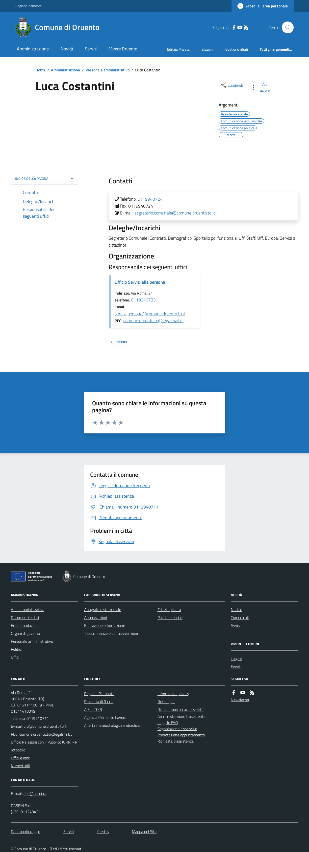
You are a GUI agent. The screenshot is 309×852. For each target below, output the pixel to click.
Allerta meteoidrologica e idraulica (112, 725)
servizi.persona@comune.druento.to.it (150, 313)
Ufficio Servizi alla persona (140, 282)
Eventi (236, 666)
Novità (67, 48)
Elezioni (207, 49)
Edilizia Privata (178, 49)
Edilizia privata (169, 610)
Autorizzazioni (95, 617)
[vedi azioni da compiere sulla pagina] (261, 87)
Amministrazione (33, 48)
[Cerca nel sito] (286, 27)
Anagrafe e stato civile (102, 610)
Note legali (166, 701)
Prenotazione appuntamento (181, 735)
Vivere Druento (123, 48)
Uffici (15, 657)
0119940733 (143, 300)
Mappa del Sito (144, 831)
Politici (16, 649)
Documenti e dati (25, 617)
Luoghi (236, 658)
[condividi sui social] (231, 85)
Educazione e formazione (104, 625)
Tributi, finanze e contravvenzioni (111, 633)
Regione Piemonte (28, 5)
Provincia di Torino (98, 701)
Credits (103, 831)
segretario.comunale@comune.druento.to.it (174, 213)
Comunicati (240, 617)
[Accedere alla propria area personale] (263, 6)
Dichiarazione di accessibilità (180, 709)
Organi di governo (25, 633)
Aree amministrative (27, 610)
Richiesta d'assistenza (175, 741)
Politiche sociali (169, 617)
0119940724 (150, 199)
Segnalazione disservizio (177, 729)
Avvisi (235, 625)
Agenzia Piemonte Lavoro (105, 717)
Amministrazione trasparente (181, 716)
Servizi (91, 48)
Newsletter (240, 700)
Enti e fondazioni (24, 625)
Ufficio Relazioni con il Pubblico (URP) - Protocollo (44, 746)
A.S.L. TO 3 (93, 709)
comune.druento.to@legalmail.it (153, 320)
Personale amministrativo (107, 70)
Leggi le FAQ (167, 722)
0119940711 (37, 718)
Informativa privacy (173, 694)
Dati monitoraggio (25, 831)
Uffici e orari (20, 758)
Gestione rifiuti (236, 49)
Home (40, 70)
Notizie (236, 610)
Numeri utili (20, 766)
